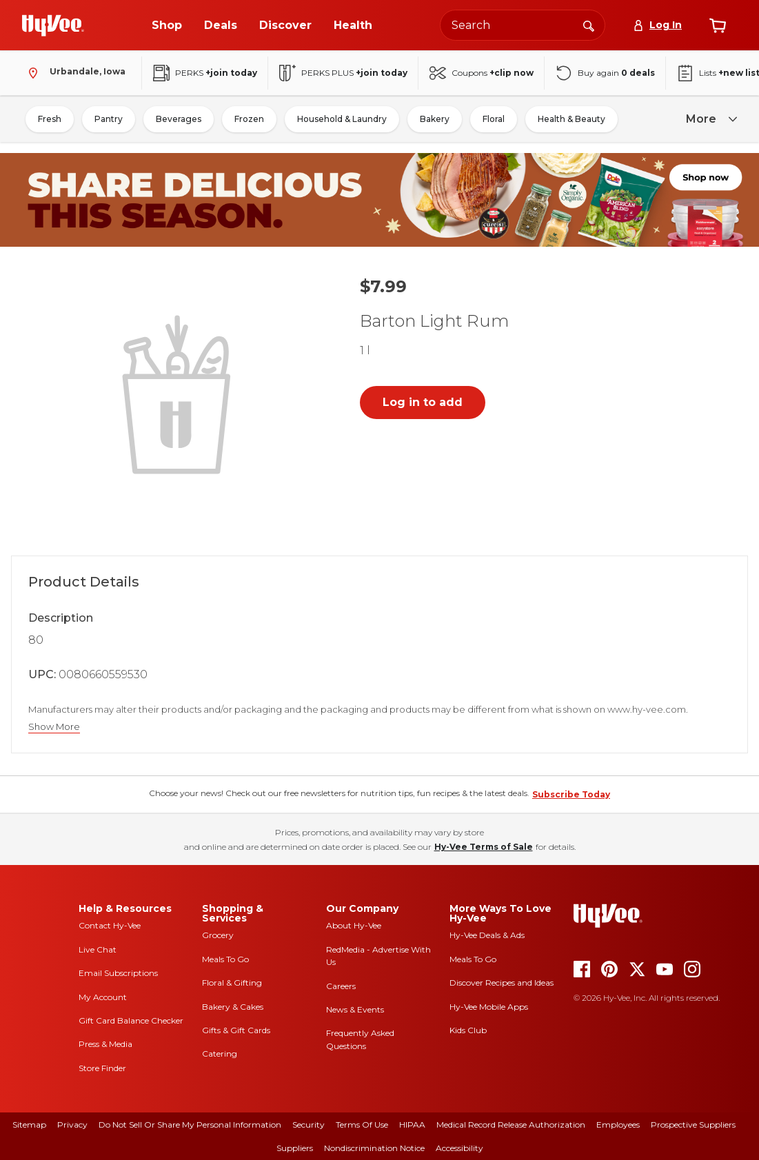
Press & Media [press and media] (105, 1044)
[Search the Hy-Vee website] (522, 25)
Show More (54, 727)
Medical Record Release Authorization (510, 1124)
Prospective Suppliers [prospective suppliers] (693, 1124)
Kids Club (468, 1030)
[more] (709, 119)
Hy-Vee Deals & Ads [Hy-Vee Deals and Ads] (487, 935)
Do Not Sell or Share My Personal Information (190, 1124)
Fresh (49, 119)
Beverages (178, 119)
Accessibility (459, 1148)
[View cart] (717, 25)
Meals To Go (225, 959)
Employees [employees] (618, 1124)
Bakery (434, 119)
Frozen (249, 119)
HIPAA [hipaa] (412, 1124)
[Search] (588, 25)
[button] (179, 393)
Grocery (218, 935)
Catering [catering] (219, 1053)
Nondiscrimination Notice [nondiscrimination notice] (374, 1148)
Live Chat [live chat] (98, 949)
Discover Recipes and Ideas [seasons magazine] (501, 982)
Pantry (108, 119)
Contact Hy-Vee (110, 925)
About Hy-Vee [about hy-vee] (353, 925)
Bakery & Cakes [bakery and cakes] (232, 1006)
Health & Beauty (571, 119)
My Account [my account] (103, 997)
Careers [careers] (341, 986)
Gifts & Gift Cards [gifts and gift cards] (236, 1030)
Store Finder (102, 1068)
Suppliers (294, 1148)
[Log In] (657, 25)
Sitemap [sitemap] (29, 1124)
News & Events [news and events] (355, 1009)
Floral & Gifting (232, 982)
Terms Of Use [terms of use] (362, 1124)
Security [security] (308, 1124)
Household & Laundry (342, 119)
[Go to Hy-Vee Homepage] (53, 25)
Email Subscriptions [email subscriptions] (118, 973)
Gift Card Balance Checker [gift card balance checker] (131, 1020)
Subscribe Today (571, 794)
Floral (494, 119)
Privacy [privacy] (72, 1124)
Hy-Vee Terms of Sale (483, 847)
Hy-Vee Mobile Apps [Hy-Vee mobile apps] (488, 1006)
